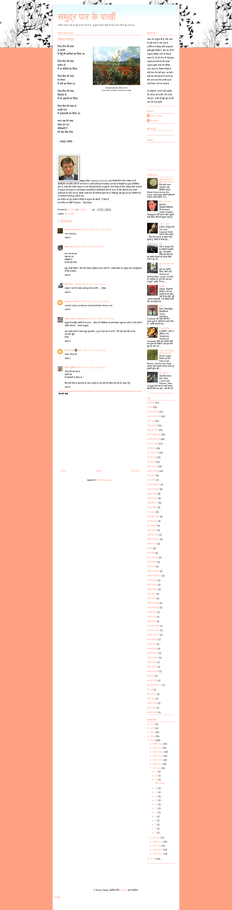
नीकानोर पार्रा (152, 544)
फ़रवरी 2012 (158, 849)
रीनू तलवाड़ (69, 350)
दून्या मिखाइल (152, 525)
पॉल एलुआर (151, 512)
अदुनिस (150, 407)
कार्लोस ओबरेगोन (153, 635)
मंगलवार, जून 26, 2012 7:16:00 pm (95, 301)
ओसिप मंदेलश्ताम (153, 539)
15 (156, 804)
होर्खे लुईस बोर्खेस (153, 516)
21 (156, 792)
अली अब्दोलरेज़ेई (153, 607)
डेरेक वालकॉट (152, 585)
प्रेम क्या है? (163, 373)
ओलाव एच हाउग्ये (153, 630)
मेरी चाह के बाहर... (166, 201)
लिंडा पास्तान (152, 694)
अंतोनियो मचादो (152, 535)
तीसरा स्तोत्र (159, 783)
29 (156, 771)
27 (156, 775)
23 (156, 788)
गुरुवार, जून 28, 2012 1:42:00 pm (91, 367)
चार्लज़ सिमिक (152, 507)
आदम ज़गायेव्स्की (153, 489)
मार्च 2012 (157, 846)
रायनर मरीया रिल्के (154, 416)
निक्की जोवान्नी (152, 653)
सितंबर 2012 (158, 756)
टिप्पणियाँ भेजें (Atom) (104, 480)
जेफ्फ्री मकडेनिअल (154, 576)
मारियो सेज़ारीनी (152, 671)
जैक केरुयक (151, 644)
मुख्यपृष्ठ (99, 471)
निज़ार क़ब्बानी (152, 425)
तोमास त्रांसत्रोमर (154, 434)
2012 (153, 740)
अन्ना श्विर (151, 553)
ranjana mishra (72, 301)
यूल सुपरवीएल (152, 680)
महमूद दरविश (69, 214)
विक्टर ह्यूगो (151, 698)
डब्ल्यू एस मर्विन (152, 430)
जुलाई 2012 (158, 764)
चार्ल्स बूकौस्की (152, 639)
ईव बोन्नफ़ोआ (152, 562)
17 (156, 800)
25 (156, 779)
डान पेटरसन (151, 457)
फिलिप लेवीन (152, 662)
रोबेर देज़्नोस (151, 598)
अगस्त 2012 (158, 760)
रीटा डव (150, 689)
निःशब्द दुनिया (164, 328)
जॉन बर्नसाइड (152, 648)
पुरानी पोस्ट (135, 471)
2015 (153, 728)
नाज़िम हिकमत (152, 589)
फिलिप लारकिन (152, 657)
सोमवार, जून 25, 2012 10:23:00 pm (89, 246)
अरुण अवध (69, 246)
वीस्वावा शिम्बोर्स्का (153, 484)
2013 (153, 736)
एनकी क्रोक (151, 621)
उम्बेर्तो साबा (151, 566)
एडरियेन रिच (151, 616)
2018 (153, 724)
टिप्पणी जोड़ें (63, 394)
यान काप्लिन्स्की (152, 453)
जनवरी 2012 (158, 854)
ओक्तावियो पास (152, 503)
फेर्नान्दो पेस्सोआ (153, 412)
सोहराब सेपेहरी (152, 712)
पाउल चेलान (151, 594)
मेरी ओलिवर (151, 448)
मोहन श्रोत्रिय (70, 367)
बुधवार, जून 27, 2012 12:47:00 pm (100, 318)
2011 (153, 859)
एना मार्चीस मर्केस (153, 626)
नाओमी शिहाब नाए (153, 439)
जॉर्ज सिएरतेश (152, 580)
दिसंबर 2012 (158, 744)
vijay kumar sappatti (75, 318)
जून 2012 (157, 768)
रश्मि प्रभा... (69, 284)
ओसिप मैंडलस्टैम (153, 571)
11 (156, 812)
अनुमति (162, 286)
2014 (153, 732)
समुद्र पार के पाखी (87, 17)
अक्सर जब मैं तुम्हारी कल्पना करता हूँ (166, 352)
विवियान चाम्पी (152, 703)
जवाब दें (67, 237)
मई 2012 (157, 838)
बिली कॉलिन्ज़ (152, 667)
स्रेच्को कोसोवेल (153, 603)
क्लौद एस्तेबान (152, 466)
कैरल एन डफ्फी (152, 444)
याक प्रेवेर (151, 403)
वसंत (161, 306)
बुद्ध (160, 244)
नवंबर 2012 (158, 748)
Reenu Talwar (156, 115)
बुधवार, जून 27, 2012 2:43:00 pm (92, 350)
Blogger (124, 890)
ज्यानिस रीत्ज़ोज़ (153, 471)
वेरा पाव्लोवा (151, 462)
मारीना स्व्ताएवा (152, 498)
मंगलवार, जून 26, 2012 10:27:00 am (90, 284)
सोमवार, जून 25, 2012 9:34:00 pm (96, 229)
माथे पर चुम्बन (164, 224)
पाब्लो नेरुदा (151, 475)
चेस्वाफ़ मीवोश (152, 494)
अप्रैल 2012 (158, 842)
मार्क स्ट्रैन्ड (151, 480)
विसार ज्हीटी (151, 708)
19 (156, 796)
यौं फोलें (150, 548)
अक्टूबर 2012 (158, 752)
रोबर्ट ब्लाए (150, 421)
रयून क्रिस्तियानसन (154, 685)
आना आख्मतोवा (152, 557)
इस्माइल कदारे (152, 521)
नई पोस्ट (63, 471)
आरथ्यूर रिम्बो (152, 612)
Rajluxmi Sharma (73, 229)
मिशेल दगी (150, 676)
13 (156, 808)
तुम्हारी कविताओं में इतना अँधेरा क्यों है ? (166, 180)
